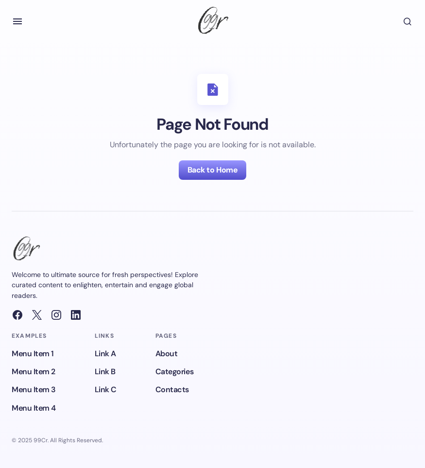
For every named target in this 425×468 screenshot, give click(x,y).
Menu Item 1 (33, 353)
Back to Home (212, 170)
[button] (17, 21)
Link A (105, 353)
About (166, 353)
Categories (174, 371)
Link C (106, 389)
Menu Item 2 (33, 371)
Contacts (172, 389)
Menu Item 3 (34, 389)
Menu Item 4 (34, 408)
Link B (105, 371)
